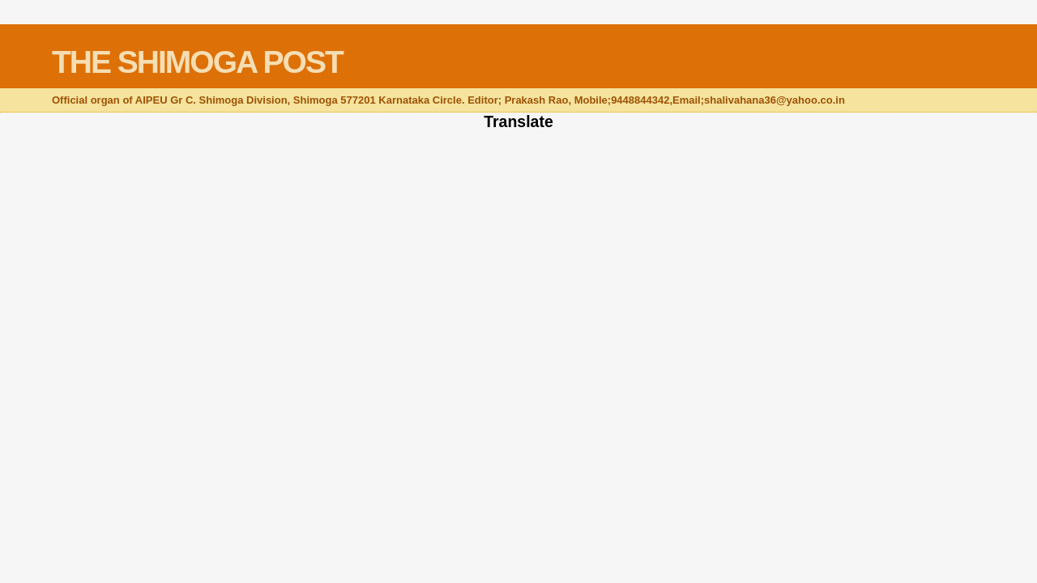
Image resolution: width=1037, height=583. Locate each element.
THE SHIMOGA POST (197, 62)
